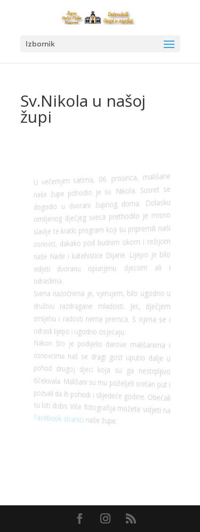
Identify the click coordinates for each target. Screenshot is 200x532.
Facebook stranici (60, 417)
